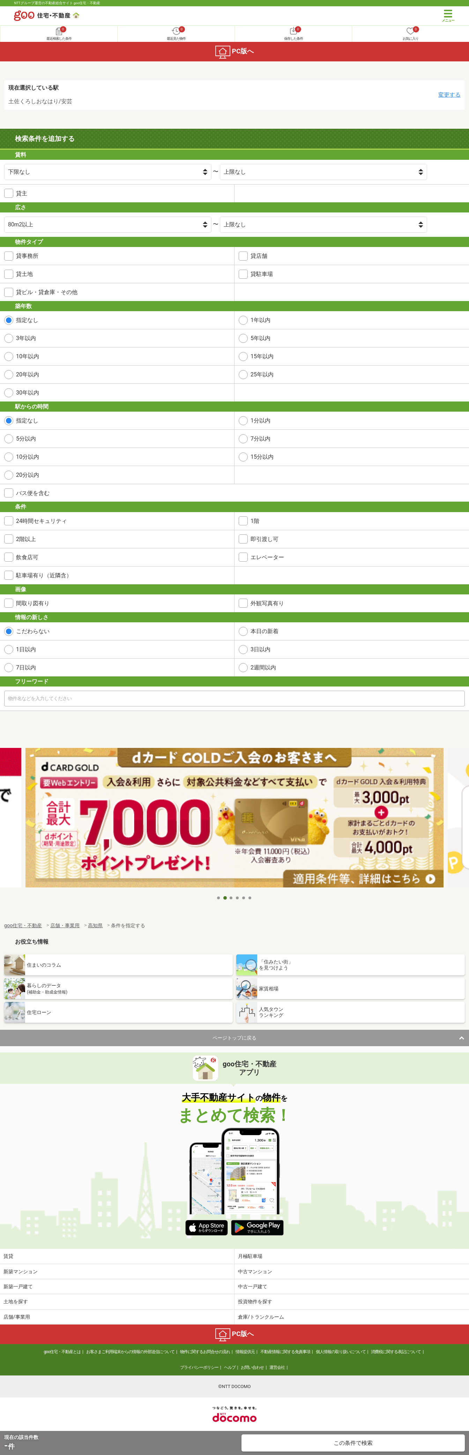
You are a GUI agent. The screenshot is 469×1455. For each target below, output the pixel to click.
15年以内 (262, 356)
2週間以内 (263, 667)
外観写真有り (267, 603)
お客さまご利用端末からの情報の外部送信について (130, 1351)
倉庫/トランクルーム (261, 1317)
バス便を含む (33, 493)
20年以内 (27, 374)
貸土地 (24, 274)
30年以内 (27, 392)
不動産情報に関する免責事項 (285, 1351)
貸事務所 (27, 256)
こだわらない (33, 631)
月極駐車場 (250, 1256)
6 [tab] (250, 898)
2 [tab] (225, 898)
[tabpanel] (234, 819)
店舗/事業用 (16, 1317)
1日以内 (26, 649)
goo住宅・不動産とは (62, 1351)
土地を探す (15, 1301)
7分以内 (260, 438)
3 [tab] (231, 898)
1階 (255, 521)
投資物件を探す (255, 1301)
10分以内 (27, 456)
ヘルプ (230, 1367)
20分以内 (27, 475)
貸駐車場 (262, 274)
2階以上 (26, 539)
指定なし (27, 320)
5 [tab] (244, 898)
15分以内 (262, 456)
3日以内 (260, 649)
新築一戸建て (18, 1286)
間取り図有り (33, 603)
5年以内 (260, 338)
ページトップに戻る (234, 1038)
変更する (449, 94)
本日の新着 (264, 631)
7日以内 (26, 667)
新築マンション (20, 1271)
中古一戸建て (252, 1286)
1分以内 (260, 420)
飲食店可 (27, 557)
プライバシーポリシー (199, 1367)
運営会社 (277, 1367)
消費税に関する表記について (396, 1351)
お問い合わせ (252, 1367)
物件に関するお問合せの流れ (205, 1351)
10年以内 (27, 356)
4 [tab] (237, 898)
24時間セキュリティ (41, 521)
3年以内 (26, 338)
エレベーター (267, 557)
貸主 (21, 193)
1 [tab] (219, 898)
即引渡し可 (264, 539)
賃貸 (8, 1256)
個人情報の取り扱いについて (341, 1351)
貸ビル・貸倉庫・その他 (46, 292)
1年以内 (260, 320)
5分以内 (26, 438)
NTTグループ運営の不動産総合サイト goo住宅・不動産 (57, 3)
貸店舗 (259, 256)
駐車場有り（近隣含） (44, 575)
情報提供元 (245, 1351)
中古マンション (255, 1271)
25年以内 (262, 374)
